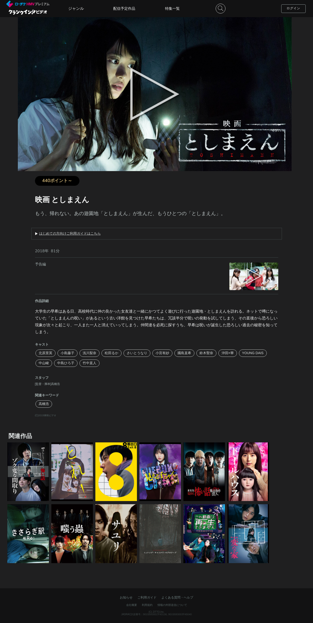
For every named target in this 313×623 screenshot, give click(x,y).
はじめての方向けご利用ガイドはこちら (70, 234)
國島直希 (184, 353)
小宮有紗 (162, 353)
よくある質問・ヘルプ (177, 597)
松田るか (111, 353)
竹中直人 (89, 363)
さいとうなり (137, 353)
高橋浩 (44, 404)
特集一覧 (172, 8)
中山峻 (44, 363)
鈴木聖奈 (206, 353)
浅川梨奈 (89, 353)
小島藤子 (67, 353)
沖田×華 (228, 353)
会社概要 (131, 605)
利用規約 (147, 605)
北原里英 (45, 353)
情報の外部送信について (172, 605)
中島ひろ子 (65, 363)
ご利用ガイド (146, 597)
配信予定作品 (124, 8)
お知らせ (126, 597)
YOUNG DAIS (253, 353)
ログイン (293, 8)
